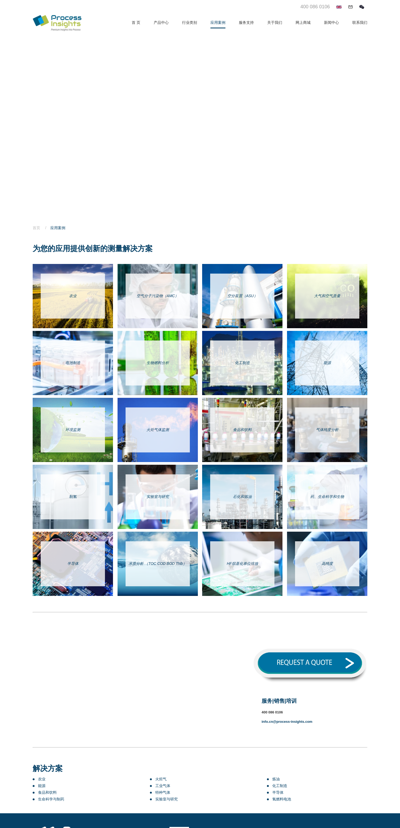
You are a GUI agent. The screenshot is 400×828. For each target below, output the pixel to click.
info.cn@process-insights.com (287, 722)
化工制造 (279, 786)
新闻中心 (331, 22)
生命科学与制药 (51, 799)
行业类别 (189, 22)
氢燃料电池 (281, 799)
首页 (41, 228)
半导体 (278, 792)
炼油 (276, 779)
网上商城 (303, 22)
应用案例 (217, 22)
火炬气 (161, 779)
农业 (42, 779)
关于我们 (274, 22)
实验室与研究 (166, 799)
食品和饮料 (47, 792)
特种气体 (162, 792)
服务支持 (246, 22)
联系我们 (359, 22)
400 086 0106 (315, 6)
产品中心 (161, 22)
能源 (42, 786)
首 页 (136, 22)
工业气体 (162, 786)
